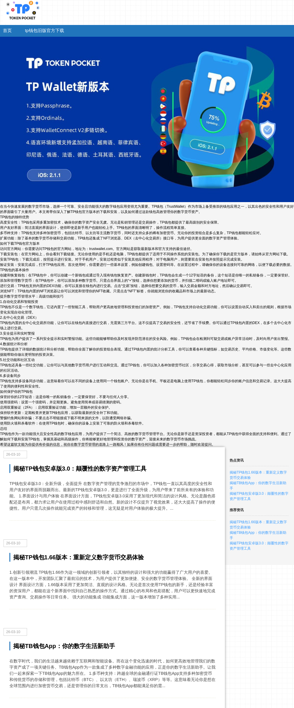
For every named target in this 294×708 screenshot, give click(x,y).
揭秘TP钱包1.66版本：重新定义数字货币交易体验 (78, 557)
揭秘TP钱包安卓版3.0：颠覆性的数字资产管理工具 (79, 468)
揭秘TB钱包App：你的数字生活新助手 (64, 646)
